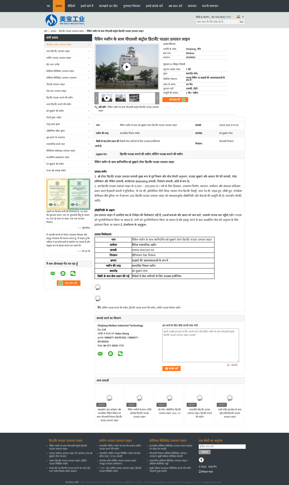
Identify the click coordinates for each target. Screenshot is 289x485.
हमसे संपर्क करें (154, 6)
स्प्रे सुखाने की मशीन (55, 111)
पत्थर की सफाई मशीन (56, 170)
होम (45, 31)
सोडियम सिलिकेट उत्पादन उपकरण (61, 77)
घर (48, 6)
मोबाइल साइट (206, 471)
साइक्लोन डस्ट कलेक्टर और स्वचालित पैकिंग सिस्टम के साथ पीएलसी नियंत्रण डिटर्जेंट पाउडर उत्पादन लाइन (109, 415)
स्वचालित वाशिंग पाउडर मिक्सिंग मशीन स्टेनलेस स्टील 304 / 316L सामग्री (119, 455)
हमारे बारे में (87, 6)
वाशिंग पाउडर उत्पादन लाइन (58, 57)
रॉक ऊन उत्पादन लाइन (56, 91)
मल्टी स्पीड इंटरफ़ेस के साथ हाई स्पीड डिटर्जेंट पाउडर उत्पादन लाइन (229, 413)
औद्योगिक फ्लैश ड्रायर (55, 130)
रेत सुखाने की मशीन (55, 164)
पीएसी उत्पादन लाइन (55, 84)
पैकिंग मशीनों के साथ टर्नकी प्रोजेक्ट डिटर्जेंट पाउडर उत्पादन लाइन (140, 413)
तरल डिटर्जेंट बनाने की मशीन (58, 104)
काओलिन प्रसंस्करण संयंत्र (57, 157)
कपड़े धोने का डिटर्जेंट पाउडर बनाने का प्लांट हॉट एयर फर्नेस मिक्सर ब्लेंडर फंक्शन (69, 470)
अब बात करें (175, 5)
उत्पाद (59, 6)
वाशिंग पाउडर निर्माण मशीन (169, 307)
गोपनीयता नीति (72, 482)
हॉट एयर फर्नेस (52, 64)
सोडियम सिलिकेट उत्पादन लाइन (60, 71)
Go (241, 21)
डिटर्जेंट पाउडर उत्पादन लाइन (71, 31)
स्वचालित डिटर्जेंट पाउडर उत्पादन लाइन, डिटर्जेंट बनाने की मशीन (199, 413)
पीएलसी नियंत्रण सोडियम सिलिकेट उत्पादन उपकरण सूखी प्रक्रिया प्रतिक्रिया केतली (168, 455)
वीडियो (71, 6)
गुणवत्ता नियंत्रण (131, 6)
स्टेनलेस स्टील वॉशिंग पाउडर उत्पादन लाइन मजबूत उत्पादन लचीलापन (117, 462)
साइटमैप (212, 466)
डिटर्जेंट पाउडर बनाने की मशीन (59, 97)
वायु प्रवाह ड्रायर (53, 124)
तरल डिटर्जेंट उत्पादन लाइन (58, 51)
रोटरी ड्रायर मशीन (53, 117)
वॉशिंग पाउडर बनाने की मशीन (115, 307)
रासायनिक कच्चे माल (55, 144)
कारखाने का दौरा (108, 6)
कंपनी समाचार (210, 6)
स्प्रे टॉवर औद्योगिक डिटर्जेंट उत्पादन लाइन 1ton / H (169, 411)
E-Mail (202, 466)
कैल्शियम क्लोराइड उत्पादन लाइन (60, 150)
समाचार (192, 6)
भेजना (205, 452)
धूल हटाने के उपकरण (55, 137)
